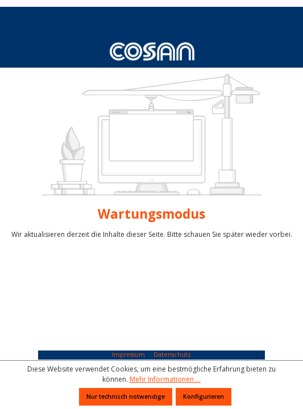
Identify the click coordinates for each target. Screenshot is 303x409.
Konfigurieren (203, 396)
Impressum (129, 354)
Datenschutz (172, 354)
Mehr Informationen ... (165, 379)
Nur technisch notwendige (125, 396)
